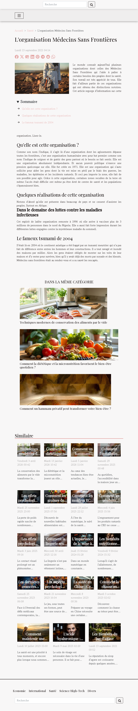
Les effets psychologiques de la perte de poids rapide (30, 502)
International (37, 691)
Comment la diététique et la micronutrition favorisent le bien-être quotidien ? (65, 365)
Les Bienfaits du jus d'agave (104, 636)
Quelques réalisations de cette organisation (46, 115)
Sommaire (29, 101)
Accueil (19, 30)
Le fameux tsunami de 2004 (37, 122)
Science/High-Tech (72, 691)
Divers (92, 691)
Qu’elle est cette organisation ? (39, 109)
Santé (30, 30)
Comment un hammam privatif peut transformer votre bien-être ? (65, 408)
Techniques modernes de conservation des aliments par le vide (63, 322)
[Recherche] (65, 4)
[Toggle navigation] (19, 15)
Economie (19, 691)
